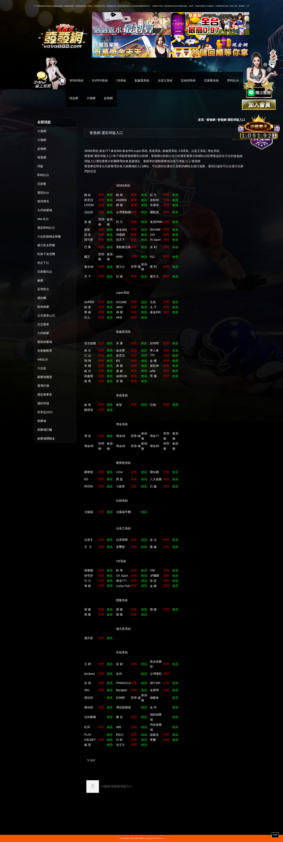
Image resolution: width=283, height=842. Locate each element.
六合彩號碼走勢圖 (49, 236)
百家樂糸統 (211, 80)
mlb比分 (42, 359)
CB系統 (121, 80)
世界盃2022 (45, 412)
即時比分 (233, 80)
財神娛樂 (43, 306)
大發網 (91, 98)
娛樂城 (41, 420)
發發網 (41, 157)
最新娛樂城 (44, 341)
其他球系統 (188, 80)
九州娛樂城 (44, 210)
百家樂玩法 (44, 271)
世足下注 (43, 262)
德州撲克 (43, 201)
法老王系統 (165, 80)
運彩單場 (43, 403)
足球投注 (43, 289)
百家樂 (41, 184)
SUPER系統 (100, 80)
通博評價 (43, 385)
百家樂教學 (44, 350)
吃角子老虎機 (46, 254)
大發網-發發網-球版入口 (109, 786)
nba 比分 (43, 219)
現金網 (73, 98)
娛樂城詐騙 (44, 429)
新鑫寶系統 (142, 80)
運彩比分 (43, 192)
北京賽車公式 (46, 315)
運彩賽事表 (44, 394)
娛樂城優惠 (44, 377)
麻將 (40, 280)
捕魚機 (41, 298)
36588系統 (76, 80)
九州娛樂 (43, 333)
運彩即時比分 (46, 227)
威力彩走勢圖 (46, 245)
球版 (40, 166)
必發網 (108, 98)
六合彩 (41, 368)
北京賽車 (43, 324)
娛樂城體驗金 (46, 438)
